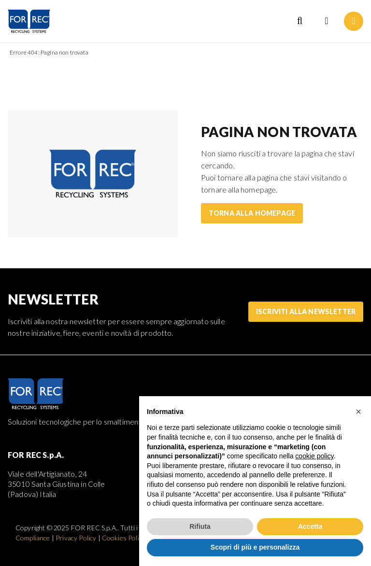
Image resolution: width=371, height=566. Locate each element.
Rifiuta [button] (200, 526)
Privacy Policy (76, 538)
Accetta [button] (310, 526)
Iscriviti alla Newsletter (306, 311)
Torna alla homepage (252, 213)
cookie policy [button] (314, 456)
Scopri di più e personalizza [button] (255, 547)
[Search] (299, 21)
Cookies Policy (123, 538)
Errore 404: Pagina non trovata (49, 52)
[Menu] (353, 21)
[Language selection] (326, 21)
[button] (358, 411)
